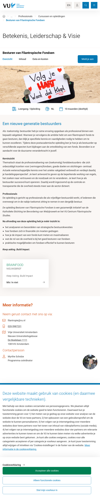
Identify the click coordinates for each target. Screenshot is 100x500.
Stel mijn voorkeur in (87, 488)
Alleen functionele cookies (68, 488)
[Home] (4, 16)
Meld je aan (87, 59)
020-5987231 (14, 326)
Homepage (8, 402)
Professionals (25, 16)
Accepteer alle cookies (48, 488)
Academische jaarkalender (64, 402)
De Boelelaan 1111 (17, 340)
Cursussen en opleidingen (51, 16)
